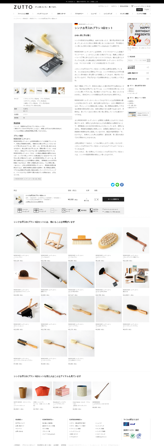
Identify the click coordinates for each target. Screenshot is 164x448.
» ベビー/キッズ (132, 93)
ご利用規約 (17, 445)
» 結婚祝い (131, 101)
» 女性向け (131, 89)
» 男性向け (131, 91)
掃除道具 (25, 18)
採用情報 (63, 445)
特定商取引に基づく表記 (44, 445)
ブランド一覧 (46, 431)
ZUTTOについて (103, 6)
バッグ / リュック (42, 14)
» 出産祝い (131, 103)
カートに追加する (113, 199)
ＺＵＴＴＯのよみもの (48, 434)
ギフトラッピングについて (111, 209)
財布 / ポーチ (61, 14)
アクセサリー (79, 14)
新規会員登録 (124, 6)
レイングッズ (108, 14)
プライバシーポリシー (28, 445)
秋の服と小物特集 (47, 423)
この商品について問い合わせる (112, 211)
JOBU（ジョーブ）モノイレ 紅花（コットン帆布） (41, 403)
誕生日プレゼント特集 (48, 426)
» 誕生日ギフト (132, 107)
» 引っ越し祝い (132, 105)
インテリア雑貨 (141, 14)
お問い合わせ (139, 79)
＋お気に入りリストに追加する (34, 201)
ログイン (114, 6)
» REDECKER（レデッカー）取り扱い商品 (27, 179)
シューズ (93, 14)
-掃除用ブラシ (33, 18)
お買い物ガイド (139, 73)
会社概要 (56, 445)
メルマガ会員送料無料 (139, 67)
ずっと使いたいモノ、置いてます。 (46, 7)
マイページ (18, 428)
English (147, 9)
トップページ (17, 18)
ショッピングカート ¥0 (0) (142, 6)
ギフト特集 (45, 428)
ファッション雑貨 (23, 14)
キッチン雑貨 (124, 14)
